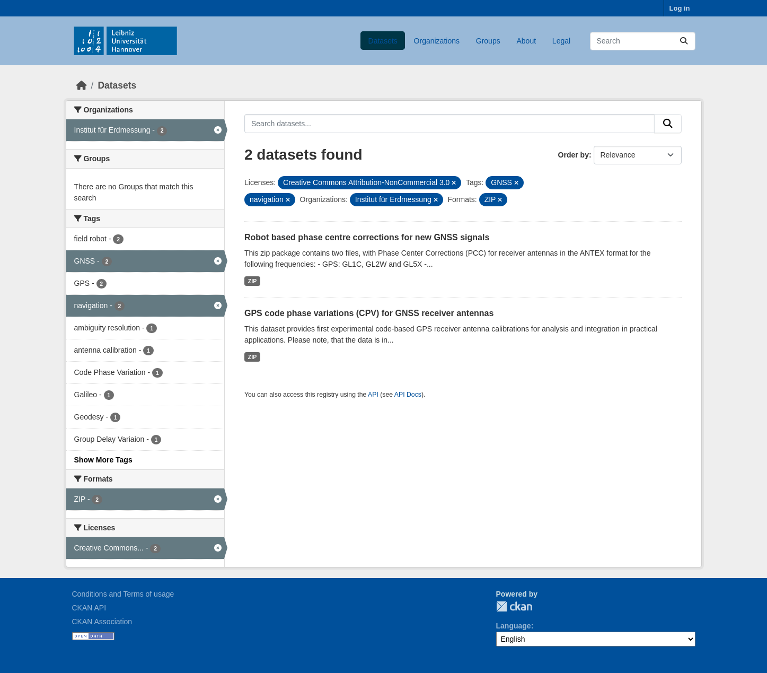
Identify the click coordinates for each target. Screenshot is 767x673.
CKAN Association (102, 621)
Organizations (437, 41)
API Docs (407, 394)
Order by (573, 155)
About (526, 41)
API (373, 394)
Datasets (383, 41)
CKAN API (89, 608)
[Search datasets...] (642, 41)
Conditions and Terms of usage (123, 594)
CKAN (514, 606)
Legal (561, 41)
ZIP (252, 281)
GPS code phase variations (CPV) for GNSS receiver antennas (368, 313)
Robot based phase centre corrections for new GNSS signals (366, 237)
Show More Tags (103, 460)
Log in (679, 8)
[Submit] (683, 41)
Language (513, 626)
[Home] (81, 85)
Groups (488, 41)
